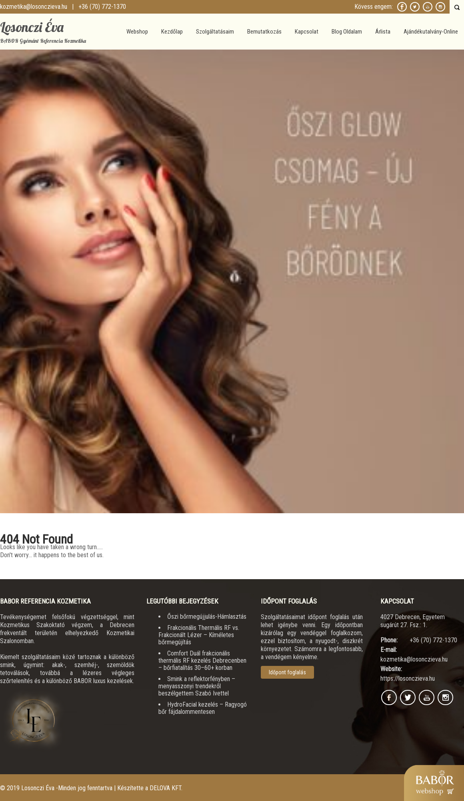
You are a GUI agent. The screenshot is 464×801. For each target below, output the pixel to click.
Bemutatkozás (264, 31)
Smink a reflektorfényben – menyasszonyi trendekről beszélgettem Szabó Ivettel (196, 686)
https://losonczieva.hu (407, 678)
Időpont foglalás (287, 672)
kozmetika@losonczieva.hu (33, 6)
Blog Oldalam (347, 31)
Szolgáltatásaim (215, 31)
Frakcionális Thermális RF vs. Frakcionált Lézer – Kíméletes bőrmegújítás (198, 635)
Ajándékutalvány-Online (431, 31)
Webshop (137, 31)
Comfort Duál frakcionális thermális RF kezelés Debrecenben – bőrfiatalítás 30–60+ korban (202, 660)
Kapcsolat (306, 31)
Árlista (382, 31)
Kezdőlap (172, 31)
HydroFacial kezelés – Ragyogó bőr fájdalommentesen (202, 708)
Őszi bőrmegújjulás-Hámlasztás (206, 616)
